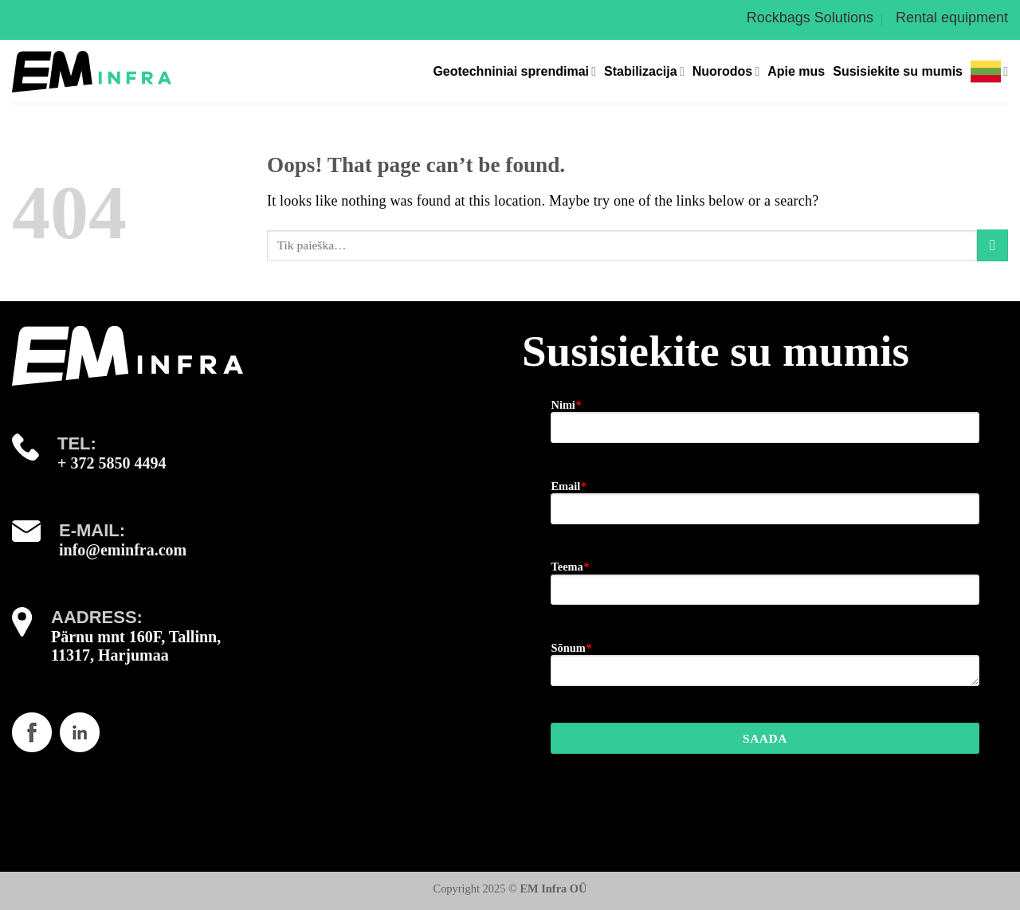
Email (568, 486)
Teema (569, 566)
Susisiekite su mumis (898, 71)
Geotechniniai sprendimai (514, 71)
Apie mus (796, 71)
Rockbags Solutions (810, 17)
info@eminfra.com (122, 550)
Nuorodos (726, 71)
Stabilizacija (644, 71)
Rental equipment (952, 17)
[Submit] (992, 245)
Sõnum (570, 647)
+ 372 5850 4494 (111, 463)
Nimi (566, 404)
